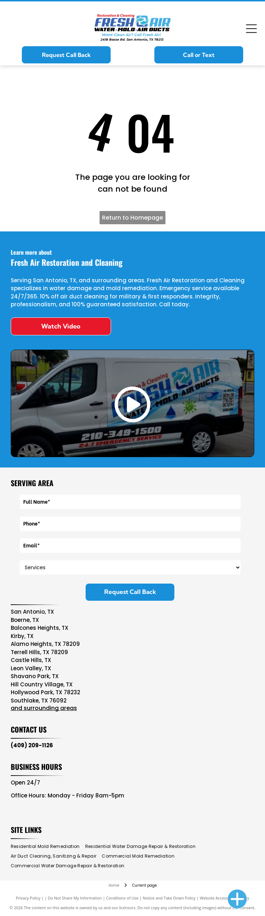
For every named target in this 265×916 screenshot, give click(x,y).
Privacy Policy (28, 898)
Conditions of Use (122, 898)
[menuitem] (48, 847)
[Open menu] (251, 28)
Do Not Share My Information (75, 898)
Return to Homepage (132, 218)
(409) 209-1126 (32, 745)
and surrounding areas (44, 708)
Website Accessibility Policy (224, 898)
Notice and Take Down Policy (169, 898)
